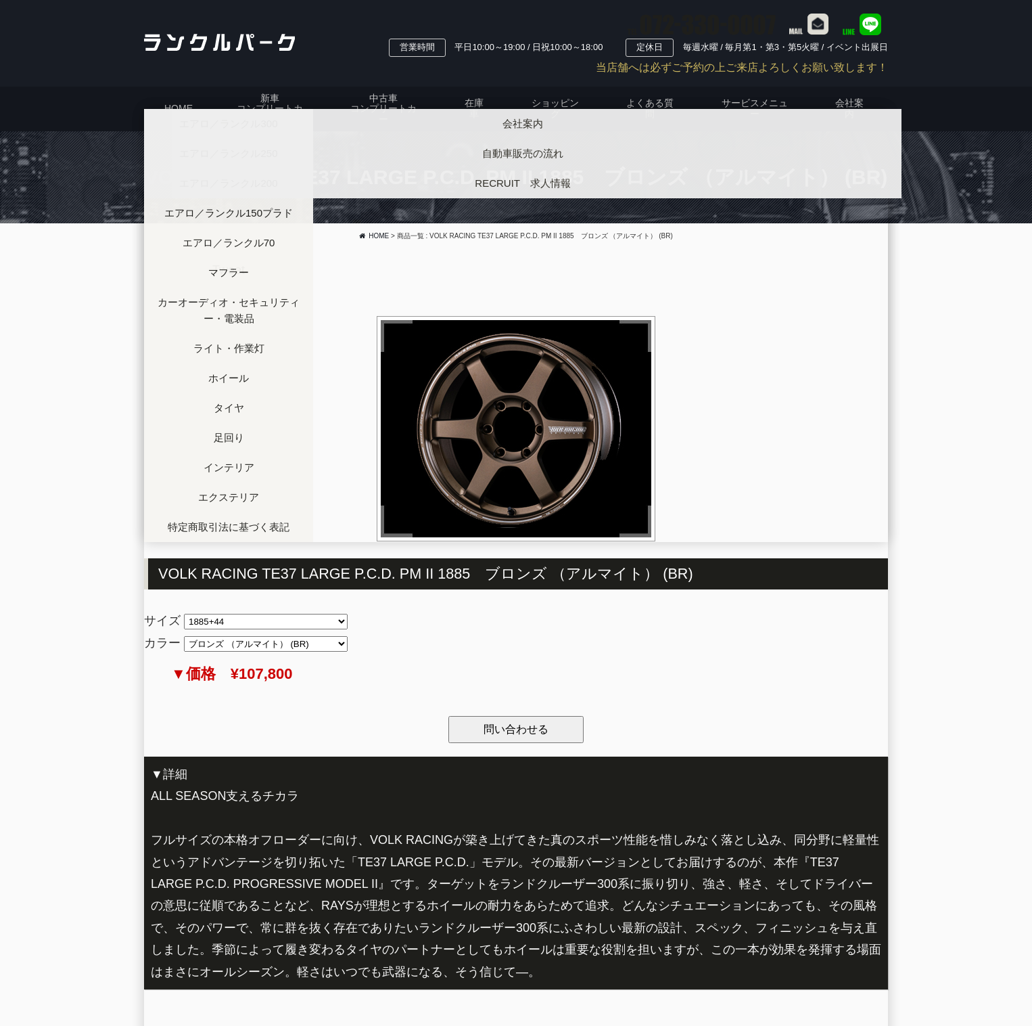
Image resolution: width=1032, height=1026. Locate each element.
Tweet (228, 270)
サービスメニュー (755, 107)
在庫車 (474, 107)
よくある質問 (650, 107)
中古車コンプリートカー (383, 109)
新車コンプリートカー (270, 109)
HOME (178, 108)
